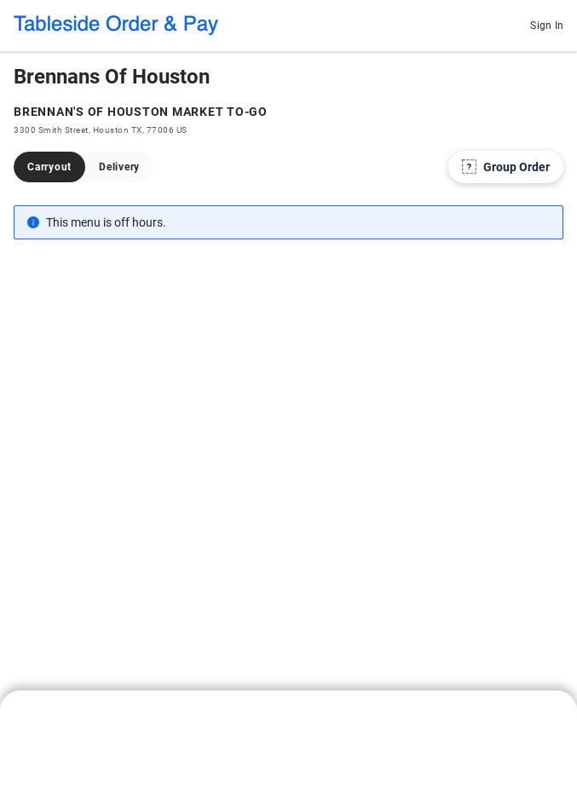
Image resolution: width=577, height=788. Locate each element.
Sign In (546, 25)
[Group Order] (505, 167)
